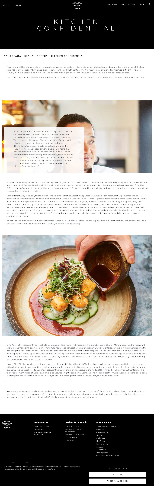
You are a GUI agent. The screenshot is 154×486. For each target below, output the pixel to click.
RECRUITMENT (71, 440)
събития (100, 438)
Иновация (100, 441)
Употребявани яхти (106, 427)
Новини (99, 435)
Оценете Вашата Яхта (107, 456)
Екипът (99, 447)
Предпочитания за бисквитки (42, 433)
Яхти (18, 5)
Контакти (112, 4)
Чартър (100, 429)
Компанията (102, 444)
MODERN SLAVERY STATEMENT (73, 430)
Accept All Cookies (118, 481)
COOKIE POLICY (72, 437)
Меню (6, 5)
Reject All (118, 475)
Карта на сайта (41, 427)
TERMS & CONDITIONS (74, 434)
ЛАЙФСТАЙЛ (12, 56)
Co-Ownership (102, 432)
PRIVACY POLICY (72, 427)
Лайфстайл (101, 450)
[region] (77, 474)
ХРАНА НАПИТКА (36, 56)
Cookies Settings (117, 468)
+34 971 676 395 (128, 4)
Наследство (102, 453)
